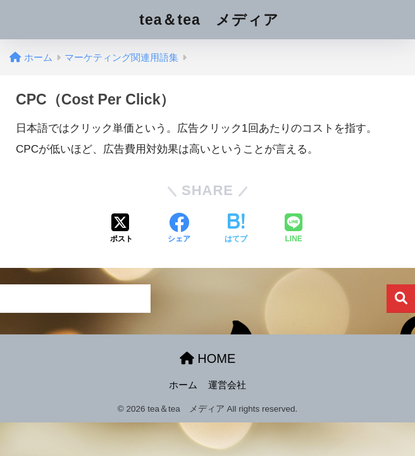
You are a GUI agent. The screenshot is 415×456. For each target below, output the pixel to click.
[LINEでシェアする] (293, 229)
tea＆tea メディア (208, 19)
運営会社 (227, 385)
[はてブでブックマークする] (236, 229)
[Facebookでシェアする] (179, 229)
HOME (208, 358)
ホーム (183, 385)
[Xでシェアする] (121, 229)
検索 (401, 298)
